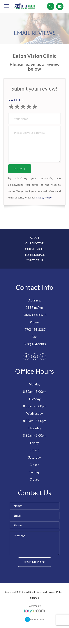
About (34, 237)
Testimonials (34, 254)
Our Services (34, 249)
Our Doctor (34, 243)
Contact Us (34, 260)
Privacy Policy (44, 197)
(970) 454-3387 (35, 329)
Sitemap (34, 597)
